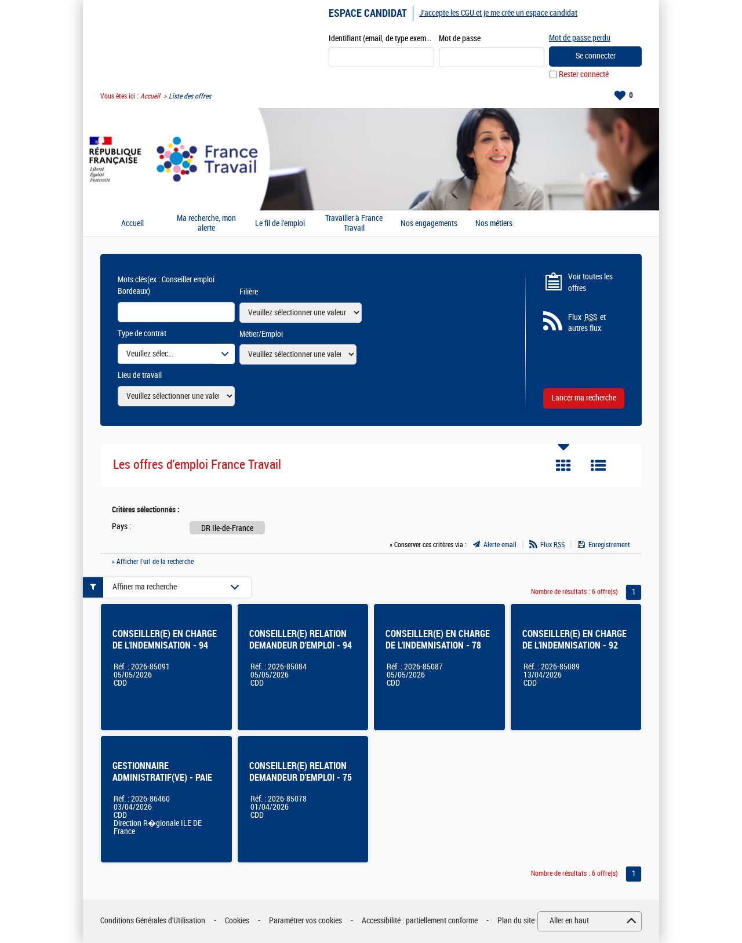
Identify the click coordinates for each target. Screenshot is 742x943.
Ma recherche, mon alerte (206, 223)
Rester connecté (584, 74)
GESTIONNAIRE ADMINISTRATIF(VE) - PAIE (162, 771)
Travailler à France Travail (354, 223)
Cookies (237, 921)
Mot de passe (460, 38)
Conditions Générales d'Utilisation (152, 921)
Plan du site (515, 921)
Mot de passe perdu (579, 38)
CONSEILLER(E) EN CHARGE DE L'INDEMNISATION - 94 (164, 639)
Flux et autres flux (587, 323)
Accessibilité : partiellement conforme (420, 921)
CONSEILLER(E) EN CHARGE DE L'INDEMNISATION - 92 (574, 639)
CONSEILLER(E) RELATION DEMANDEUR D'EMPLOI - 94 (300, 639)
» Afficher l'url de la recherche (153, 562)
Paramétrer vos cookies (305, 921)
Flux (552, 545)
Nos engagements (429, 223)
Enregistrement (609, 545)
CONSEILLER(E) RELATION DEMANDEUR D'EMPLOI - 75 (300, 771)
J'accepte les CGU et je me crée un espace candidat (498, 13)
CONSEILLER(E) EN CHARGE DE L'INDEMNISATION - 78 (437, 639)
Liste (598, 465)
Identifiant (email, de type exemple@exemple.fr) (381, 38)
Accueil (150, 96)
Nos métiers (493, 223)
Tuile (563, 465)
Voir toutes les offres (590, 282)
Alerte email (500, 545)
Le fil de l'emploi (280, 223)
